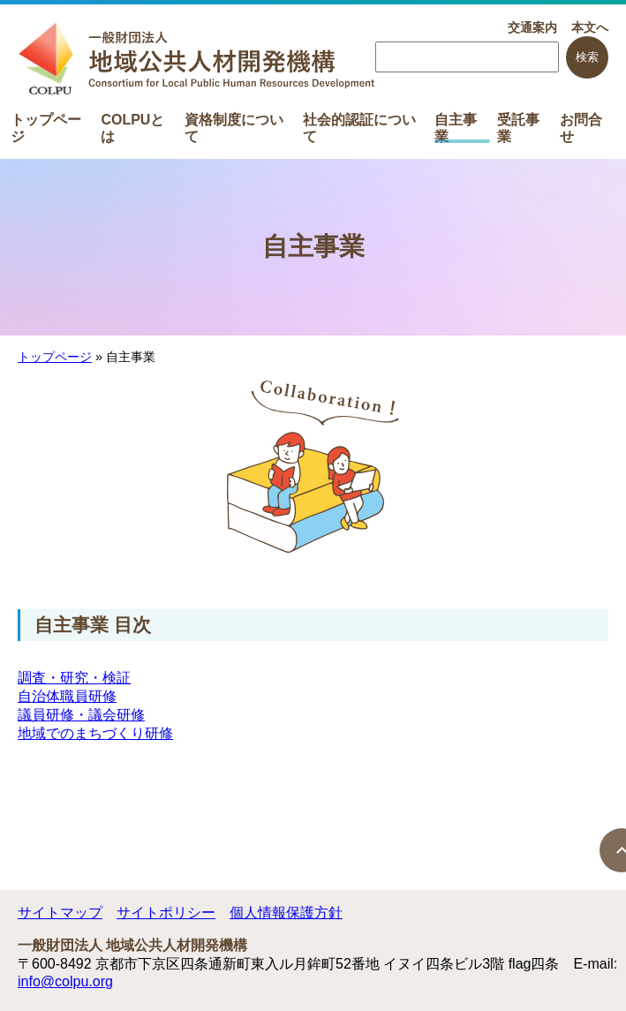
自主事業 (455, 127)
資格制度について (234, 127)
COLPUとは (132, 127)
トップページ (46, 127)
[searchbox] (467, 56)
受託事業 (518, 127)
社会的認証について (359, 127)
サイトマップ (60, 912)
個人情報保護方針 (286, 912)
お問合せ (581, 127)
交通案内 (532, 27)
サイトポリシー (166, 912)
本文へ (589, 27)
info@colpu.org (65, 981)
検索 (587, 57)
